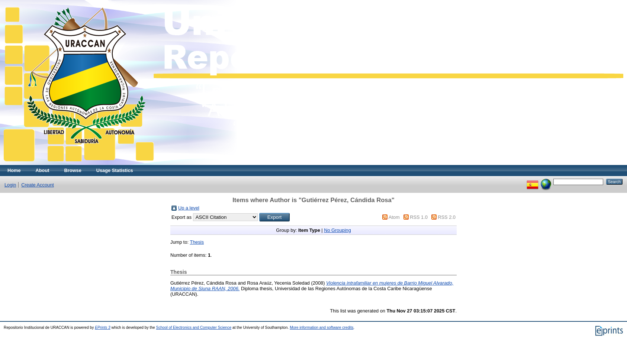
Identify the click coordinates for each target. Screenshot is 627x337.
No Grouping (337, 230)
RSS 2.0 (447, 217)
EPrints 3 (102, 327)
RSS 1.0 (419, 217)
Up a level (188, 208)
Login (10, 185)
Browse (72, 170)
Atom (394, 217)
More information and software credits (321, 327)
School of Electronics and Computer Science (194, 327)
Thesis (197, 242)
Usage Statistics (114, 170)
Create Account (37, 185)
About (42, 170)
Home (14, 170)
